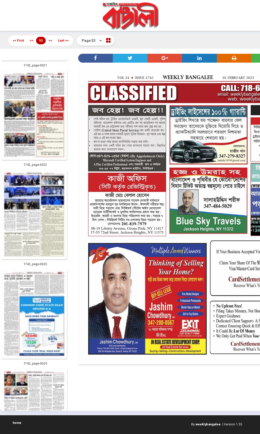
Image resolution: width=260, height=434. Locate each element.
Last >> (63, 40)
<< (31, 40)
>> (50, 40)
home (17, 423)
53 (41, 40)
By (206, 424)
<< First (18, 40)
